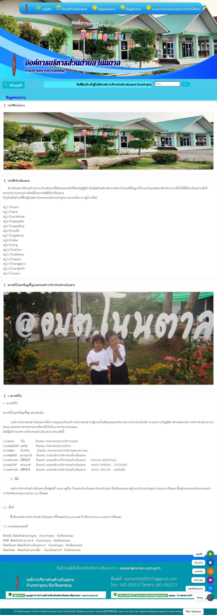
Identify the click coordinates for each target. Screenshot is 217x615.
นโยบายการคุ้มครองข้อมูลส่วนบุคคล (151, 595)
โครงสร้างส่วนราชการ (71, 8)
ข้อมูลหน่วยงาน (103, 8)
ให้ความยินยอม (193, 611)
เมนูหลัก (43, 8)
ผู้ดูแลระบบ (19, 595)
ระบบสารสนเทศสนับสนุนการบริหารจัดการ (173, 8)
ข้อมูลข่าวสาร (130, 8)
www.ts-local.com (90, 595)
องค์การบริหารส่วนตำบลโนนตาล (56, 595)
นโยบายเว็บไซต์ (125, 595)
